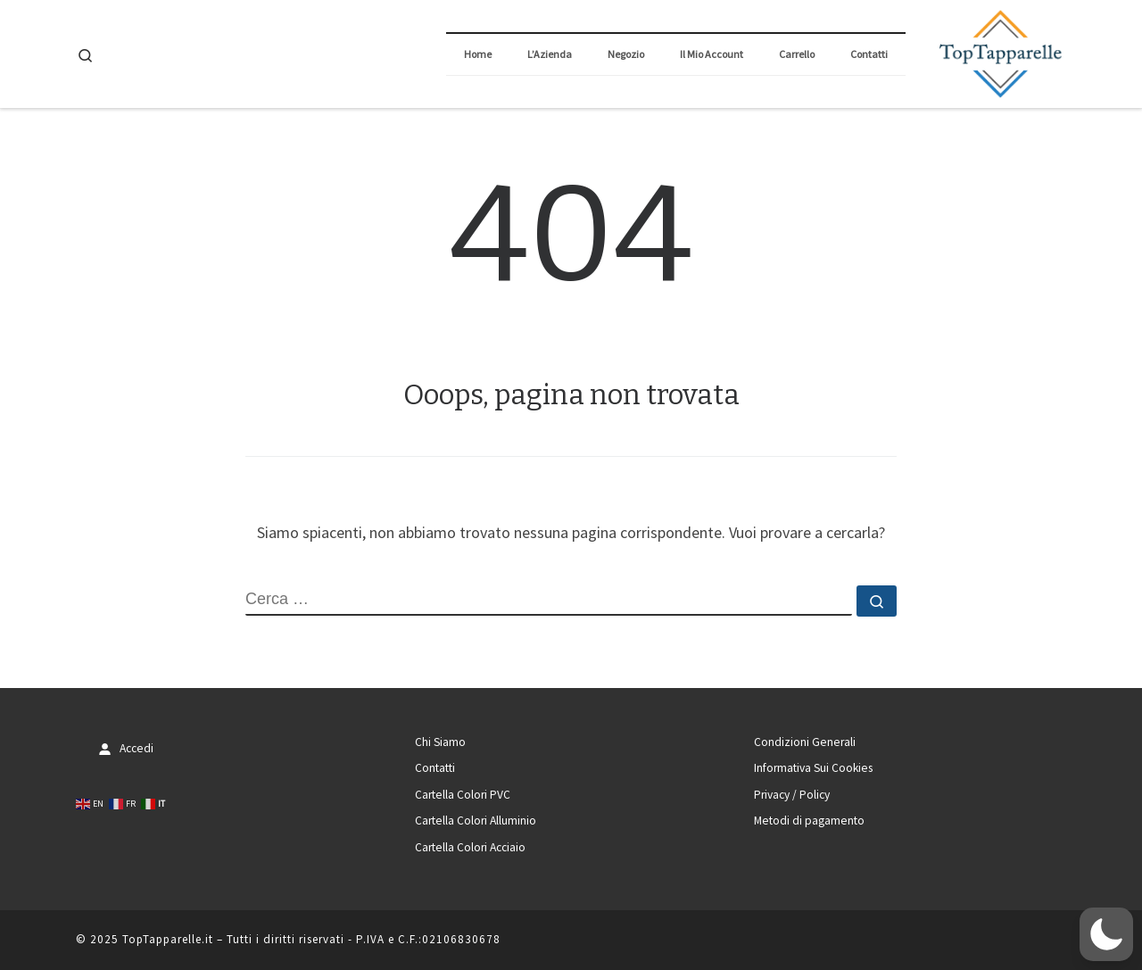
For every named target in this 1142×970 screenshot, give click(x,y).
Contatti (435, 767)
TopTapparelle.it (167, 939)
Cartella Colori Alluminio (475, 820)
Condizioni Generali (805, 742)
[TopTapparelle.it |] (999, 51)
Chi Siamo (440, 742)
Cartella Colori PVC (462, 794)
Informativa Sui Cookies (813, 767)
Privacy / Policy (792, 794)
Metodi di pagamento (809, 820)
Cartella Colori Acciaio (470, 847)
